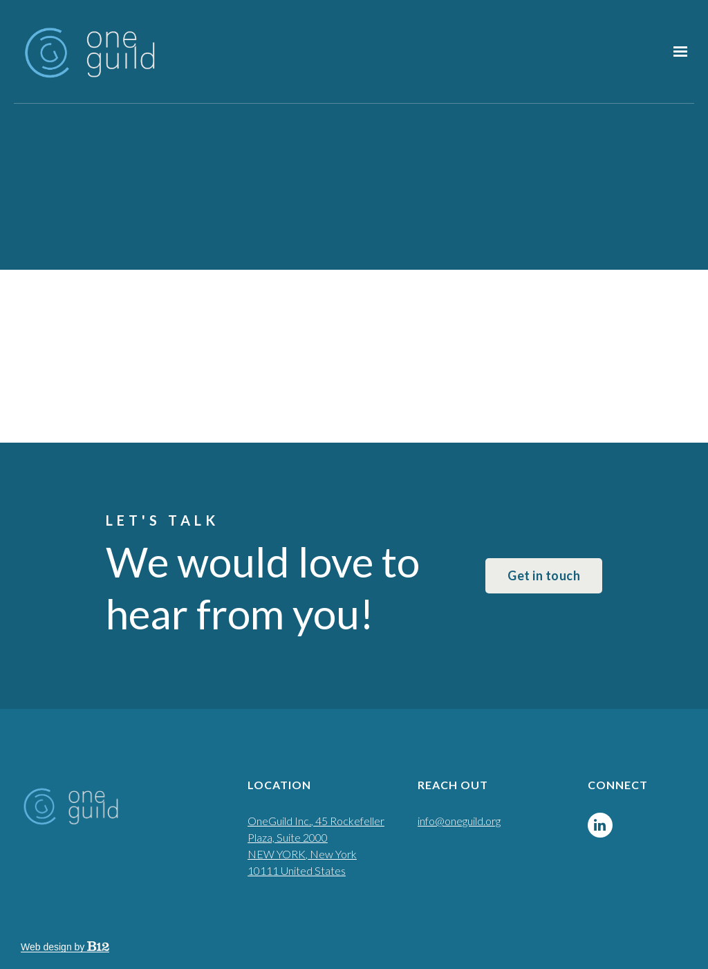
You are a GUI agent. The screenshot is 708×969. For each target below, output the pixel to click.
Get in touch (543, 575)
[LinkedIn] (600, 825)
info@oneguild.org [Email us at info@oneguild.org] (459, 820)
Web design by (65, 946)
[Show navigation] (677, 51)
